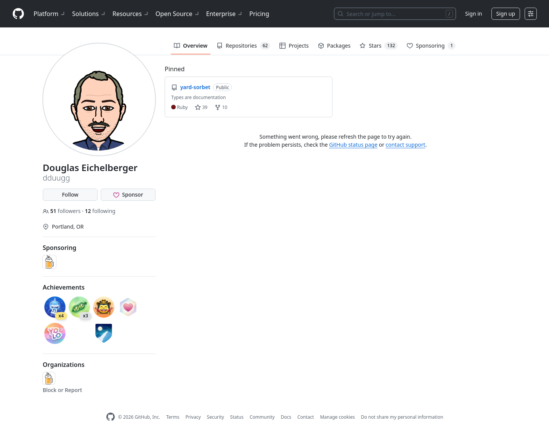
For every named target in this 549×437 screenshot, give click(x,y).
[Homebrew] (49, 378)
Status (237, 417)
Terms (173, 417)
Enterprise (224, 14)
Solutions (89, 14)
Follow (70, 194)
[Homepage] (18, 14)
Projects (293, 45)
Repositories (243, 46)
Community (262, 417)
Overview (190, 45)
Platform (50, 14)
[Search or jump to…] (395, 13)
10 (221, 107)
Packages (334, 45)
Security (215, 417)
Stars (379, 46)
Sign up (505, 13)
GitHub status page (353, 144)
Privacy (193, 417)
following (100, 210)
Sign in (473, 13)
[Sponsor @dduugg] (128, 195)
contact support (405, 144)
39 (201, 107)
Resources (130, 14)
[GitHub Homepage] (110, 417)
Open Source (178, 14)
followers (62, 210)
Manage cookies (337, 417)
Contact (305, 417)
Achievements (64, 287)
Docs (286, 417)
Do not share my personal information (402, 417)
